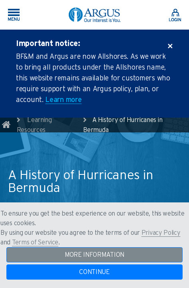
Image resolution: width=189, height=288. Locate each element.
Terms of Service (35, 242)
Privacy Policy (161, 233)
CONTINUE (94, 272)
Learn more (63, 100)
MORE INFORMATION (94, 255)
